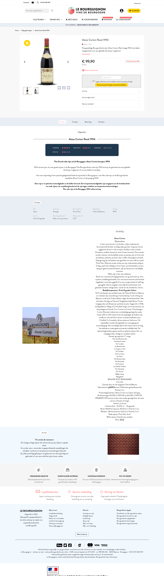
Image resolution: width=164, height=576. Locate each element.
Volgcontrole (53, 516)
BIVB (122, 419)
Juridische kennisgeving (56, 521)
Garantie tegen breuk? (111, 97)
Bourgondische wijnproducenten (127, 523)
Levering (111, 91)
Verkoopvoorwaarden (56, 523)
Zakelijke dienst (88, 516)
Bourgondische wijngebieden (126, 518)
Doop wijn (86, 521)
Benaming (88, 122)
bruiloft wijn (86, 518)
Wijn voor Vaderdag (89, 526)
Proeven (62, 122)
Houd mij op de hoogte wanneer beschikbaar (111, 85)
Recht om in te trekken (56, 518)
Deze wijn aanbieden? (111, 104)
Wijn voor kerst (88, 523)
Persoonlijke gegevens (56, 526)
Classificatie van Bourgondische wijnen (129, 513)
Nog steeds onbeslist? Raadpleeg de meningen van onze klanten (114, 498)
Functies (75, 122)
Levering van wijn (88, 513)
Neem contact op (82, 534)
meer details (86, 54)
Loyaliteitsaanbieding (55, 513)
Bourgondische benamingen (126, 521)
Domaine (101, 122)
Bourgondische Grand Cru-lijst (127, 516)
